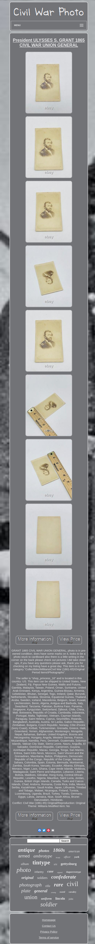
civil (72, 884)
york (76, 856)
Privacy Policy (48, 931)
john (71, 899)
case (50, 871)
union (30, 897)
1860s (59, 850)
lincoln (60, 898)
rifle (47, 886)
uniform (46, 898)
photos (44, 850)
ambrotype (43, 856)
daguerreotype (73, 871)
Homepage (48, 919)
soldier (48, 904)
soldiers (42, 878)
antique (26, 850)
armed (24, 856)
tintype (41, 862)
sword (62, 892)
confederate (63, 877)
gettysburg (69, 864)
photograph (30, 885)
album (25, 864)
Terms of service (49, 937)
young (53, 892)
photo (24, 869)
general (41, 891)
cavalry (72, 891)
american (74, 851)
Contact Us (49, 925)
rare (58, 885)
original (28, 878)
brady (58, 858)
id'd (55, 864)
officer (67, 857)
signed (60, 872)
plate (26, 890)
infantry (39, 871)
